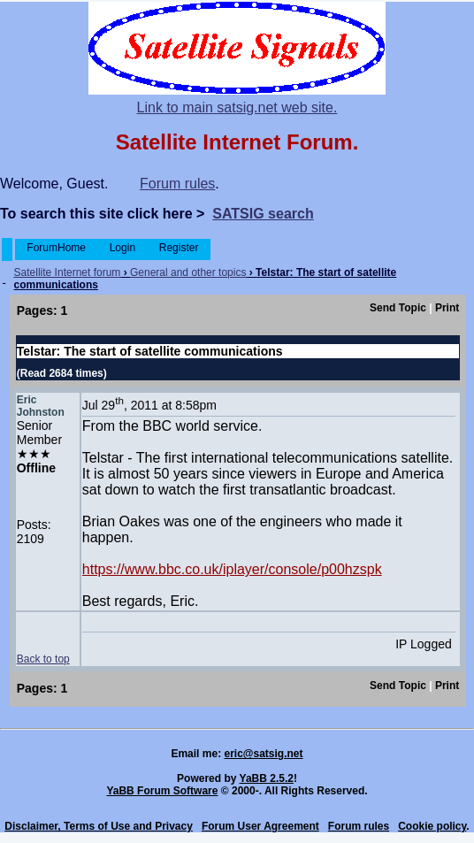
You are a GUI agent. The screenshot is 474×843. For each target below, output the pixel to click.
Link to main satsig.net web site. (237, 107)
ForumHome (56, 247)
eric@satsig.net (263, 753)
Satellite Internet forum (67, 272)
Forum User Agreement (260, 826)
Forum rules (177, 183)
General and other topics (188, 272)
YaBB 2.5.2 (267, 778)
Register (178, 247)
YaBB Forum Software (162, 791)
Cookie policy (432, 826)
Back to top (43, 659)
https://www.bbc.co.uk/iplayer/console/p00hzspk (232, 569)
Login (122, 247)
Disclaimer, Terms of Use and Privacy (98, 826)
